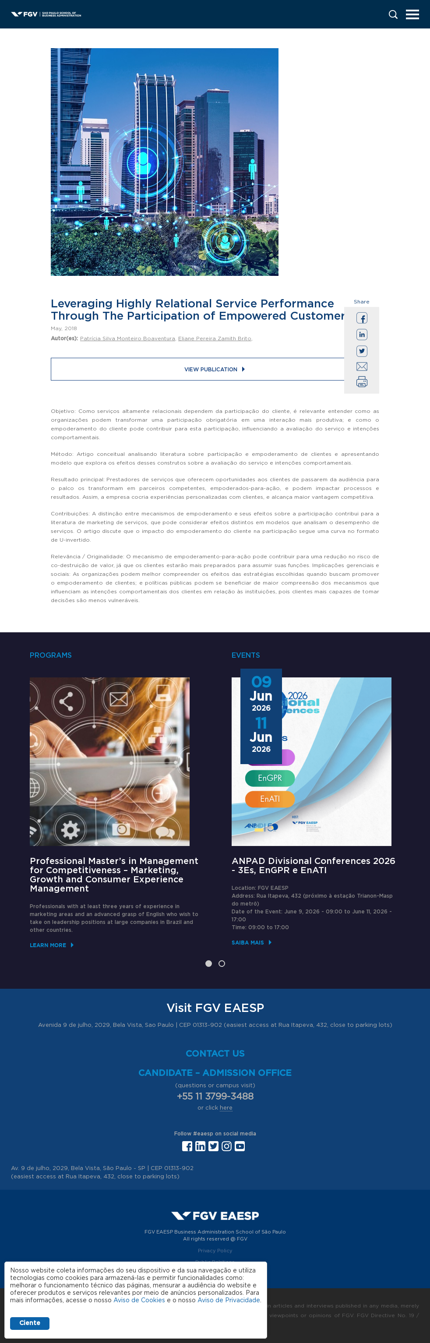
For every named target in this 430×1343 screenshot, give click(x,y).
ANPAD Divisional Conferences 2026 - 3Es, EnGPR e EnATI (313, 866)
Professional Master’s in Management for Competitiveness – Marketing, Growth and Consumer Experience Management (114, 875)
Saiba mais (248, 942)
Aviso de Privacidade (228, 1300)
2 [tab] (222, 963)
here (226, 1108)
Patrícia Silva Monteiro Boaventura (127, 338)
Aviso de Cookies (139, 1300)
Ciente (29, 1323)
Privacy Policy (215, 1250)
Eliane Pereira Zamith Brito (214, 338)
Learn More (48, 945)
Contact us (215, 1054)
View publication (210, 369)
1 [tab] (208, 963)
